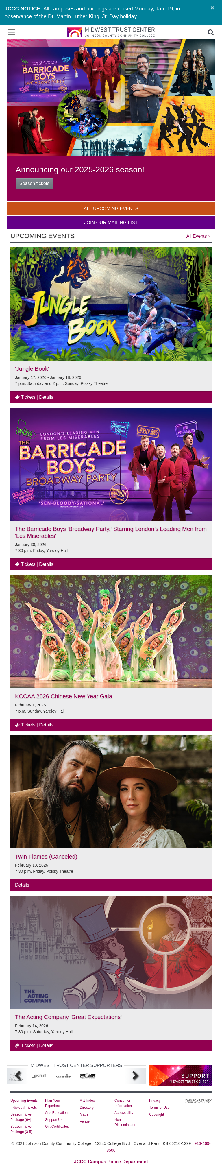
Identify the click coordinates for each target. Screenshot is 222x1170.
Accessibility (123, 1113)
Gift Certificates (57, 1127)
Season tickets (34, 183)
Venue (85, 1121)
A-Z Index (87, 1101)
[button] (211, 32)
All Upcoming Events (111, 208)
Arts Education (56, 1113)
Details (46, 397)
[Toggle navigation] (11, 32)
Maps (84, 1114)
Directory (87, 1108)
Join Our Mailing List (111, 222)
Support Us (53, 1120)
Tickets (25, 397)
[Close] (212, 8)
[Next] (135, 1076)
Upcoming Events (24, 1101)
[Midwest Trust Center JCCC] (111, 32)
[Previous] (17, 1076)
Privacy (154, 1101)
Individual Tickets (23, 1108)
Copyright (156, 1114)
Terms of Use (159, 1108)
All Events (198, 236)
